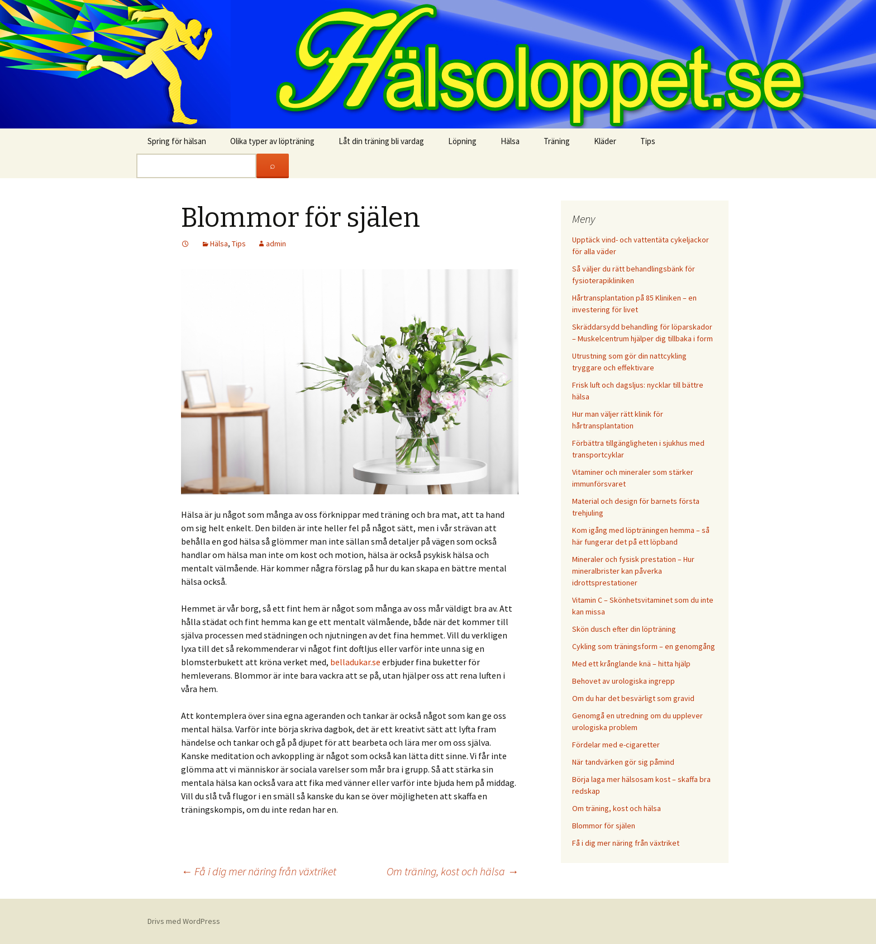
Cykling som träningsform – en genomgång (643, 646)
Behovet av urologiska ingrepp (623, 681)
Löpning (462, 141)
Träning (557, 141)
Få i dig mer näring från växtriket (258, 871)
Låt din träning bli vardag (381, 141)
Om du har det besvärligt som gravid (633, 698)
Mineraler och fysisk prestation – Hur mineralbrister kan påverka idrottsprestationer (633, 571)
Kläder (605, 141)
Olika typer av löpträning (272, 141)
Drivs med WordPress (183, 921)
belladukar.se (355, 662)
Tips (647, 141)
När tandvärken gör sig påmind (623, 762)
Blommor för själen (603, 826)
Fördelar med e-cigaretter (616, 745)
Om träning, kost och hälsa (452, 871)
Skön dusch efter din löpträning (624, 629)
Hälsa (510, 141)
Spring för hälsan (176, 141)
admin (276, 244)
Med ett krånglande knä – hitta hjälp (631, 664)
